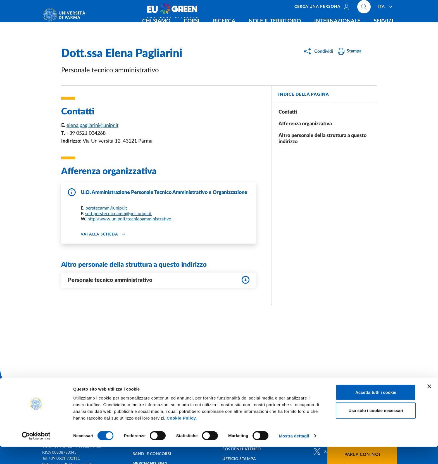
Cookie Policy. (181, 434)
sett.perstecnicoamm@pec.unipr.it (118, 213)
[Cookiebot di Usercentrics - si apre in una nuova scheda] (36, 453)
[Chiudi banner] (429, 403)
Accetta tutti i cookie (375, 409)
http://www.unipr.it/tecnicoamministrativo (129, 219)
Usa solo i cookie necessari (375, 427)
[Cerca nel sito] (364, 8)
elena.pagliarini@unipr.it (92, 125)
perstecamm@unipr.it (106, 208)
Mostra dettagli (294, 453)
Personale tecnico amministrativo (158, 280)
